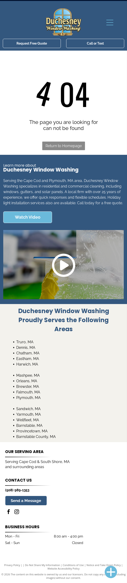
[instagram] (16, 512)
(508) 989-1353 (17, 490)
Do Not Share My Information (42, 565)
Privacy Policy (12, 565)
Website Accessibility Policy (64, 568)
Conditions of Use (73, 565)
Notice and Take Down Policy (103, 565)
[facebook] (8, 512)
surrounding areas (28, 467)
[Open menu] (109, 22)
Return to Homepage (64, 146)
